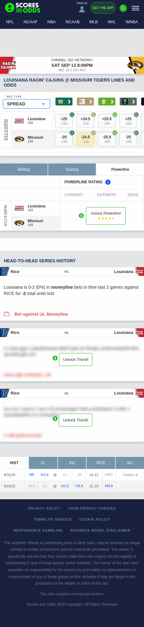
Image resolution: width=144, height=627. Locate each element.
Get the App (103, 8)
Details (130, 475)
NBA (51, 21)
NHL (112, 21)
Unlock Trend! (75, 359)
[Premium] (123, 10)
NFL (10, 21)
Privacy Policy (44, 508)
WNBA (132, 21)
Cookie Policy (94, 519)
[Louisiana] (36, 119)
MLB (93, 21)
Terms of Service (53, 519)
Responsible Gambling (38, 530)
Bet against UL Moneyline (41, 314)
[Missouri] (35, 137)
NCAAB (73, 21)
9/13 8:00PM (5, 130)
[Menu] (135, 8)
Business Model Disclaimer (100, 530)
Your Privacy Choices (92, 508)
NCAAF (30, 21)
